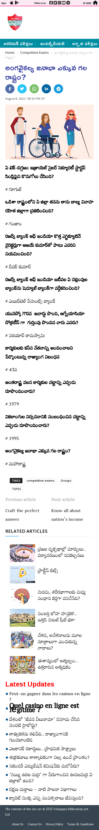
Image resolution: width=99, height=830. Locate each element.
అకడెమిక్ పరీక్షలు (18, 43)
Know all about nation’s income (67, 516)
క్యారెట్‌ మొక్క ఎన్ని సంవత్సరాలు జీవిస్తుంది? (46, 799)
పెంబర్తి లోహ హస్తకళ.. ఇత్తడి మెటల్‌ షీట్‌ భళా (57, 618)
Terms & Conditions (80, 825)
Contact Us (35, 825)
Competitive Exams (34, 52)
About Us (17, 825)
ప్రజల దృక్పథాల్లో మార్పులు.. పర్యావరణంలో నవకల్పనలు (62, 553)
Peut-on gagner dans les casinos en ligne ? (50, 697)
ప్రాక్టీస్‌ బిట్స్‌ (48, 571)
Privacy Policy (54, 825)
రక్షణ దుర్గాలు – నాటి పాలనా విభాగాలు (43, 790)
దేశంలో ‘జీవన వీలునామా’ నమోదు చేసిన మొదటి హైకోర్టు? (44, 723)
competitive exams (40, 480)
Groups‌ (66, 480)
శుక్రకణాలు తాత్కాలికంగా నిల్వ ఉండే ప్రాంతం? (49, 758)
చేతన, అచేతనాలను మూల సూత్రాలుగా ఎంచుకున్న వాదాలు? (60, 643)
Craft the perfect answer (22, 516)
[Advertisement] (59, 22)
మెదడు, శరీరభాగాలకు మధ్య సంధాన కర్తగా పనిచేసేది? (62, 596)
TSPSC (16, 489)
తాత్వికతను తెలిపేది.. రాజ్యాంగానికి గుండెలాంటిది (38, 738)
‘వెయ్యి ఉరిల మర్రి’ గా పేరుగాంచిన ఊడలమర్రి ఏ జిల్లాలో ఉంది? (50, 778)
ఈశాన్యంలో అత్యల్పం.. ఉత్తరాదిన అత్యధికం (58, 665)
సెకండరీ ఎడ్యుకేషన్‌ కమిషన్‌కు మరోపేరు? (44, 767)
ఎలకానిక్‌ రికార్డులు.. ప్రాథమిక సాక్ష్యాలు (42, 749)
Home (10, 52)
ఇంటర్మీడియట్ (52, 43)
